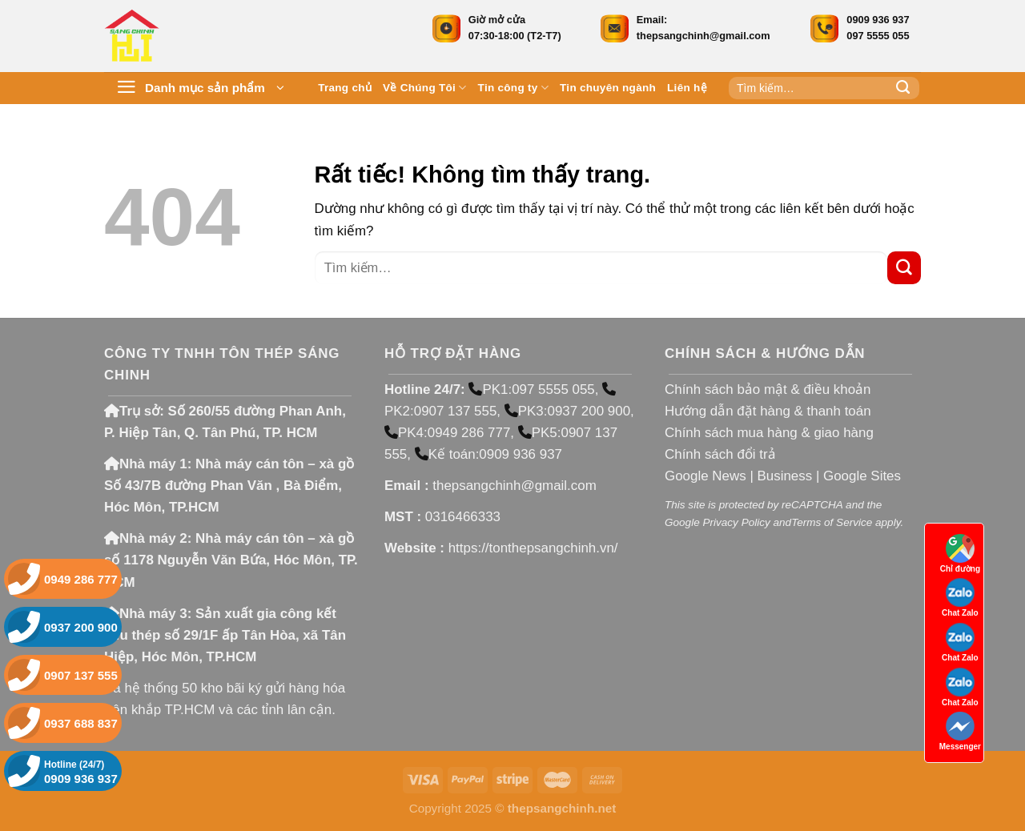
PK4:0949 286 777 (447, 432)
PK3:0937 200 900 (567, 411)
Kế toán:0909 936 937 (488, 454)
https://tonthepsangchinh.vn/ (533, 548)
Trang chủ (345, 88)
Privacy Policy (736, 522)
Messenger (960, 731)
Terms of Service (831, 522)
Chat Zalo (960, 597)
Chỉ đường (960, 553)
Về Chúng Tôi (425, 87)
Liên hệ (687, 88)
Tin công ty (513, 87)
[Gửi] (903, 88)
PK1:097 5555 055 (531, 389)
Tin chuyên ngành (608, 88)
